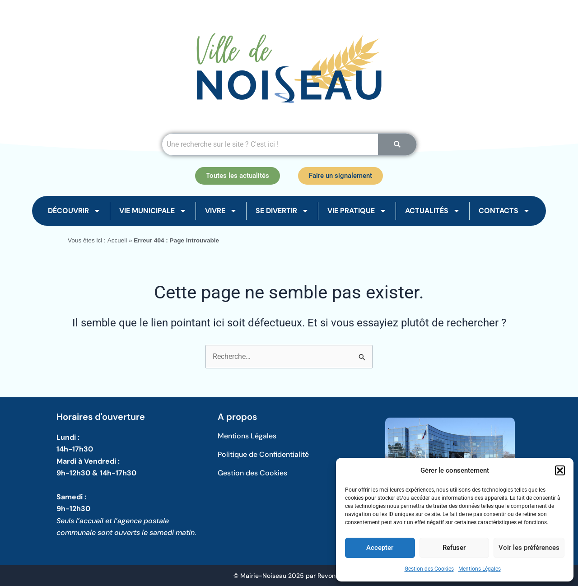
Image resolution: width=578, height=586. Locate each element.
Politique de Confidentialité (263, 454)
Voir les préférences (529, 548)
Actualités (432, 211)
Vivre (221, 211)
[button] (559, 470)
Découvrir (74, 211)
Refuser (454, 548)
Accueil (117, 240)
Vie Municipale (152, 211)
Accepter (379, 548)
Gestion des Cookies (429, 569)
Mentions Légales (479, 569)
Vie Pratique (357, 211)
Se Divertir (282, 211)
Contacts (504, 211)
